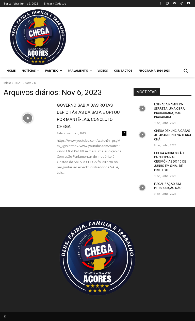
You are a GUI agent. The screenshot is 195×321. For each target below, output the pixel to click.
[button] (185, 71)
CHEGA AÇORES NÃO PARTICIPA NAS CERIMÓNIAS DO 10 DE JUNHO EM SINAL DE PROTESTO (170, 161)
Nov (28, 83)
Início (7, 83)
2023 (18, 83)
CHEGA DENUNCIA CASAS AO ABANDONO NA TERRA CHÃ (172, 135)
